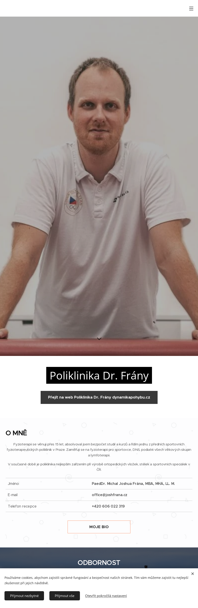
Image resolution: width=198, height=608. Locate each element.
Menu (191, 8)
